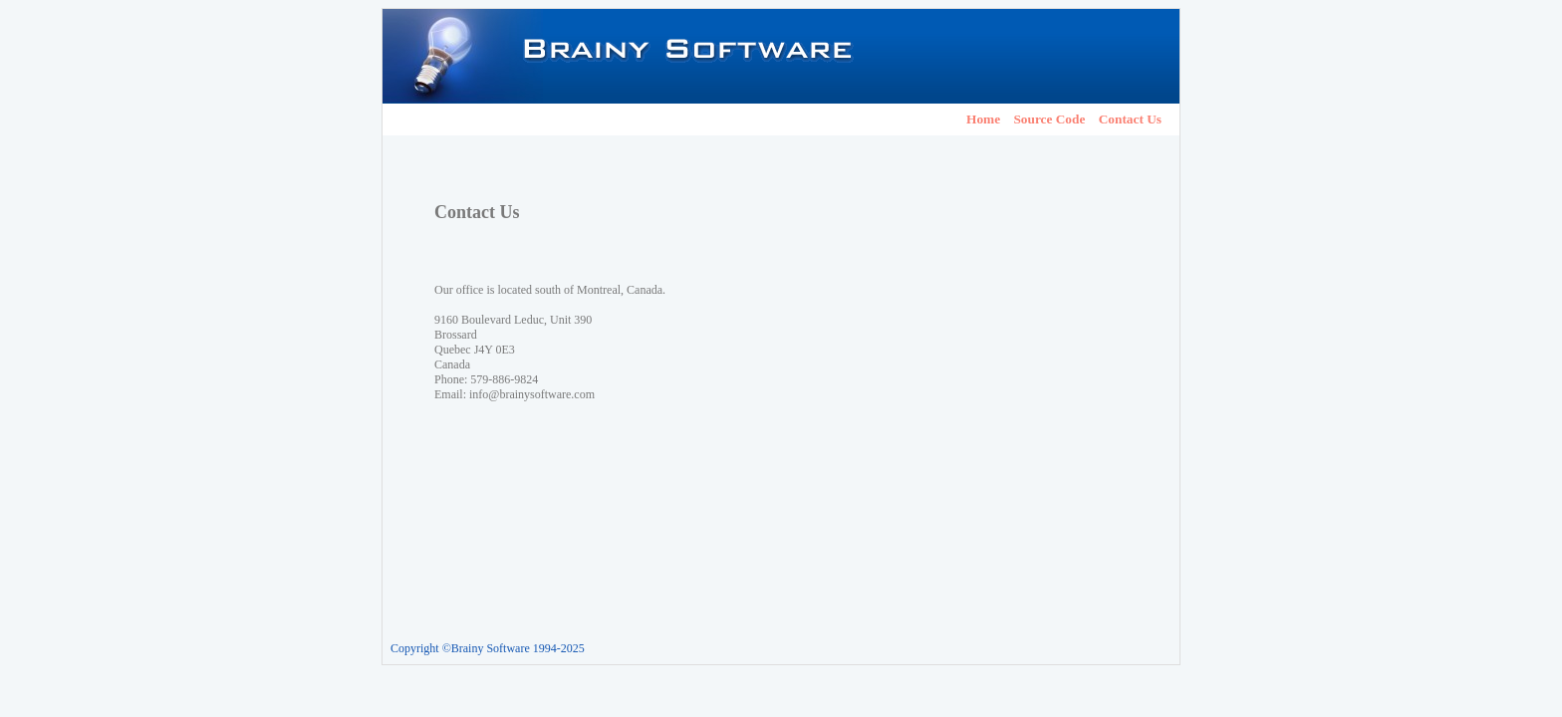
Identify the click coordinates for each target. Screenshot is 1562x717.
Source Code (1049, 119)
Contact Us (1130, 119)
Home (983, 119)
